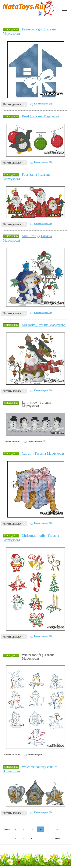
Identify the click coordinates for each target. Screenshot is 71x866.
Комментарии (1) (43, 312)
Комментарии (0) (43, 103)
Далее (57, 838)
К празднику (11, 29)
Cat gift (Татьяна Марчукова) (43, 453)
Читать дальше (12, 104)
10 (32, 838)
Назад (7, 829)
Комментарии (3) (43, 223)
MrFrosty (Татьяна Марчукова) (44, 325)
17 (49, 838)
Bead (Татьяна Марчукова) (41, 116)
